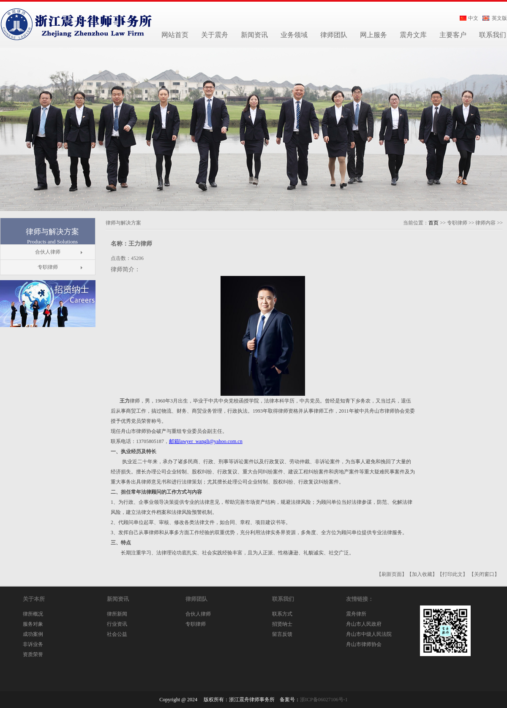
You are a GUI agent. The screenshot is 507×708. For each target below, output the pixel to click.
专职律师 (48, 267)
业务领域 (294, 34)
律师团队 (333, 34)
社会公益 (117, 634)
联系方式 (282, 614)
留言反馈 (282, 634)
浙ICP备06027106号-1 (324, 700)
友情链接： (359, 599)
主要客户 (452, 34)
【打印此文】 (452, 574)
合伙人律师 (47, 252)
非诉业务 (33, 644)
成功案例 (33, 634)
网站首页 (174, 34)
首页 (433, 223)
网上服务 (373, 34)
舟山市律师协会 (364, 644)
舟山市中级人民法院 (369, 634)
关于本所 (34, 599)
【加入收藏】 (422, 574)
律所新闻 (117, 614)
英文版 (499, 18)
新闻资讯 (254, 34)
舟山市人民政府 (364, 624)
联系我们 (283, 599)
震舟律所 (356, 614)
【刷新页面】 (391, 574)
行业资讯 (117, 624)
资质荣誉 (33, 654)
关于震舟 (214, 34)
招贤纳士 (282, 624)
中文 (473, 18)
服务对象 (33, 624)
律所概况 (33, 614)
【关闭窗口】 (484, 574)
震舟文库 (413, 34)
